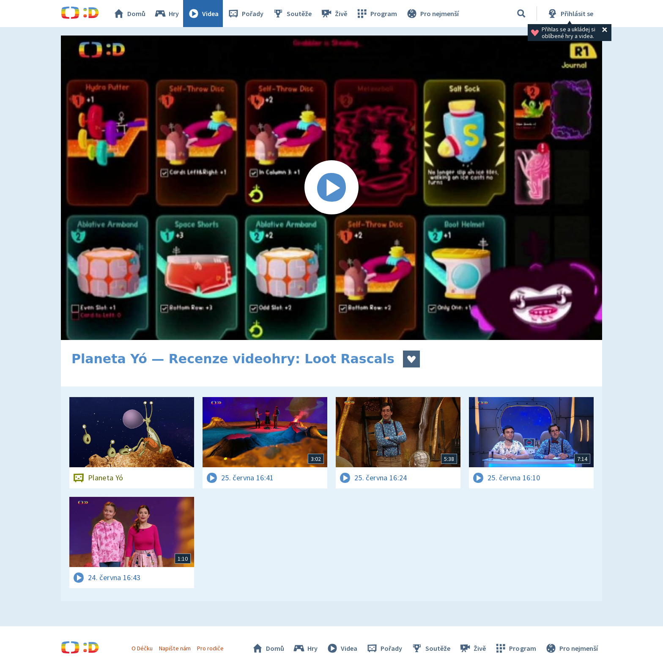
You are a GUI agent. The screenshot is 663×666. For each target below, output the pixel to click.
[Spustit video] (331, 188)
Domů (128, 13)
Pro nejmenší (432, 13)
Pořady (245, 13)
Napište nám (174, 648)
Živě (333, 13)
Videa (203, 13)
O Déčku (142, 648)
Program (376, 13)
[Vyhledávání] (521, 13)
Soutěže (292, 13)
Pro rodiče (210, 648)
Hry (166, 13)
